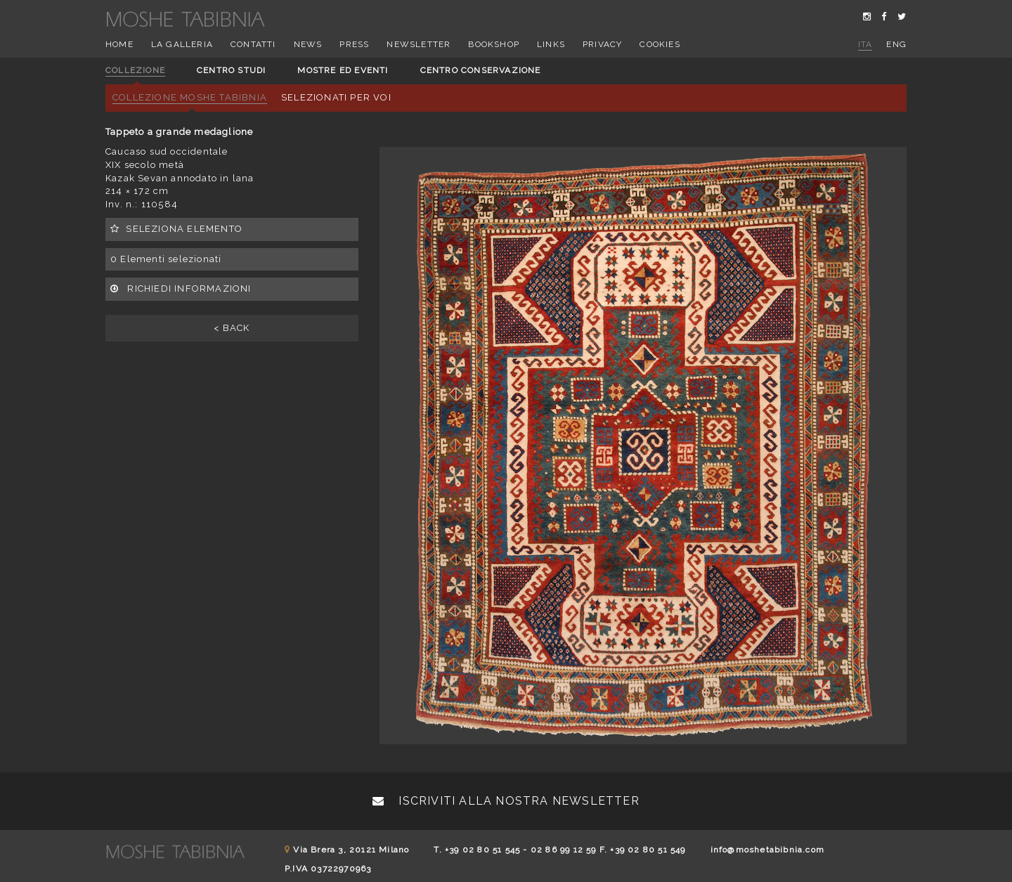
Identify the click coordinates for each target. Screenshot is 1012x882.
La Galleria (182, 44)
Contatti (253, 44)
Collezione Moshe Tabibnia (189, 97)
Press (354, 44)
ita (865, 44)
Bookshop (493, 44)
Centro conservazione (480, 70)
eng (896, 44)
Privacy (602, 44)
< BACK (231, 328)
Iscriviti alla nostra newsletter (506, 801)
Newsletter (418, 44)
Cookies (660, 44)
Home (119, 44)
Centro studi (231, 70)
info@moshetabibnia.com (767, 850)
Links (551, 44)
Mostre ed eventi (342, 70)
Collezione (135, 70)
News (308, 44)
